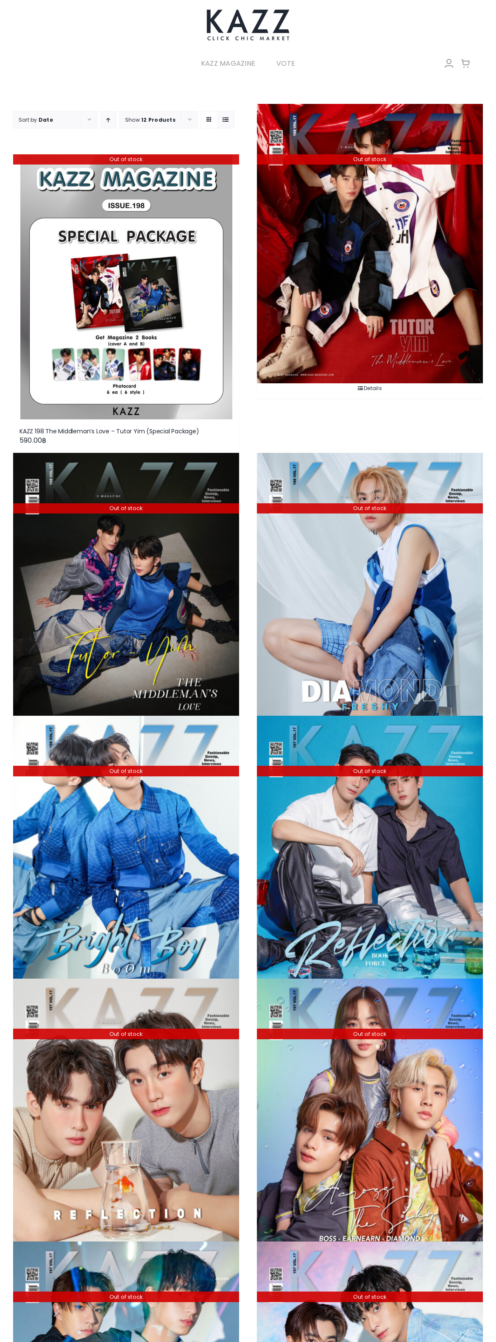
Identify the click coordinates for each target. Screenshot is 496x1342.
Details (373, 388)
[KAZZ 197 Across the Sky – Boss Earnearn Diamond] (370, 1118)
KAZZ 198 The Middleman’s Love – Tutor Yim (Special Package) (109, 431)
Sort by (36, 119)
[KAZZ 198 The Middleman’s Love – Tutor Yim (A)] (126, 592)
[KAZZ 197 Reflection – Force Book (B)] (370, 855)
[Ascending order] (108, 119)
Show (150, 119)
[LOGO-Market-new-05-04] (248, 12)
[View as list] (225, 120)
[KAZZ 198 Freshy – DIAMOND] (370, 592)
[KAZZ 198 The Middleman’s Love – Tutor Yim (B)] (370, 243)
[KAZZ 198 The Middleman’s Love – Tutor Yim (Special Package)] (126, 286)
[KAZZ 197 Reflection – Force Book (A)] (126, 1118)
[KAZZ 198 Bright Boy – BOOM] (126, 855)
